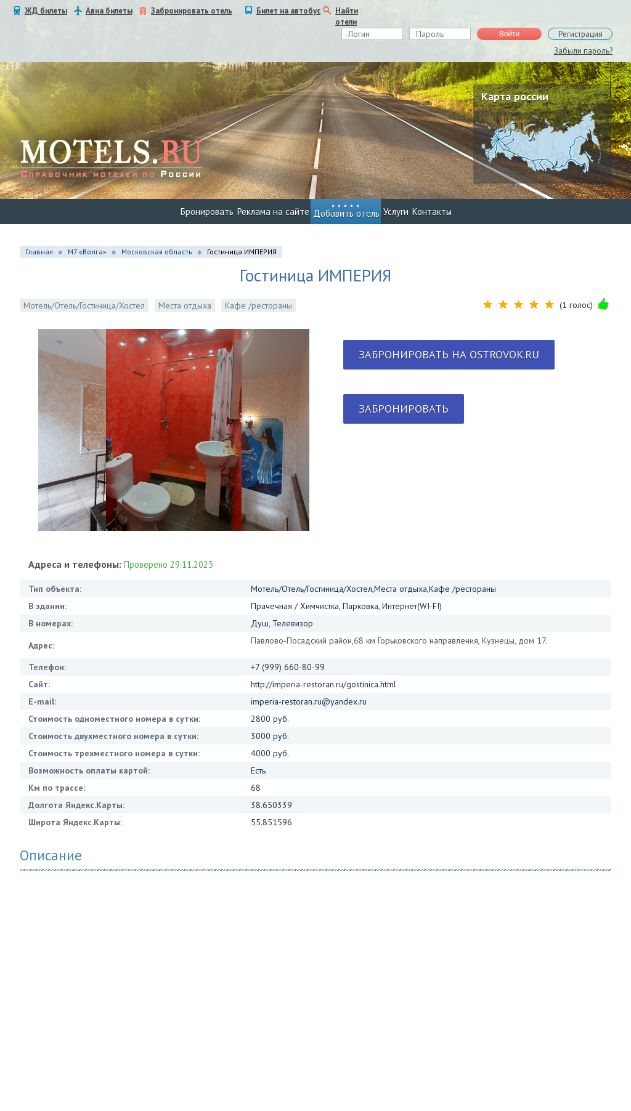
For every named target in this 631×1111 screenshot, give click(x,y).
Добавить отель (346, 213)
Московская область (156, 251)
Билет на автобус (288, 11)
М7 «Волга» (87, 251)
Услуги (396, 211)
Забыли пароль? (583, 51)
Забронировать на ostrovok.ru (449, 354)
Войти (509, 34)
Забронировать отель (191, 11)
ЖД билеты (46, 11)
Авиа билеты (109, 11)
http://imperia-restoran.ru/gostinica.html (323, 684)
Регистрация (580, 34)
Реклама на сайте (273, 211)
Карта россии (514, 96)
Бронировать (207, 211)
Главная (39, 251)
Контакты (432, 211)
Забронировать (404, 409)
